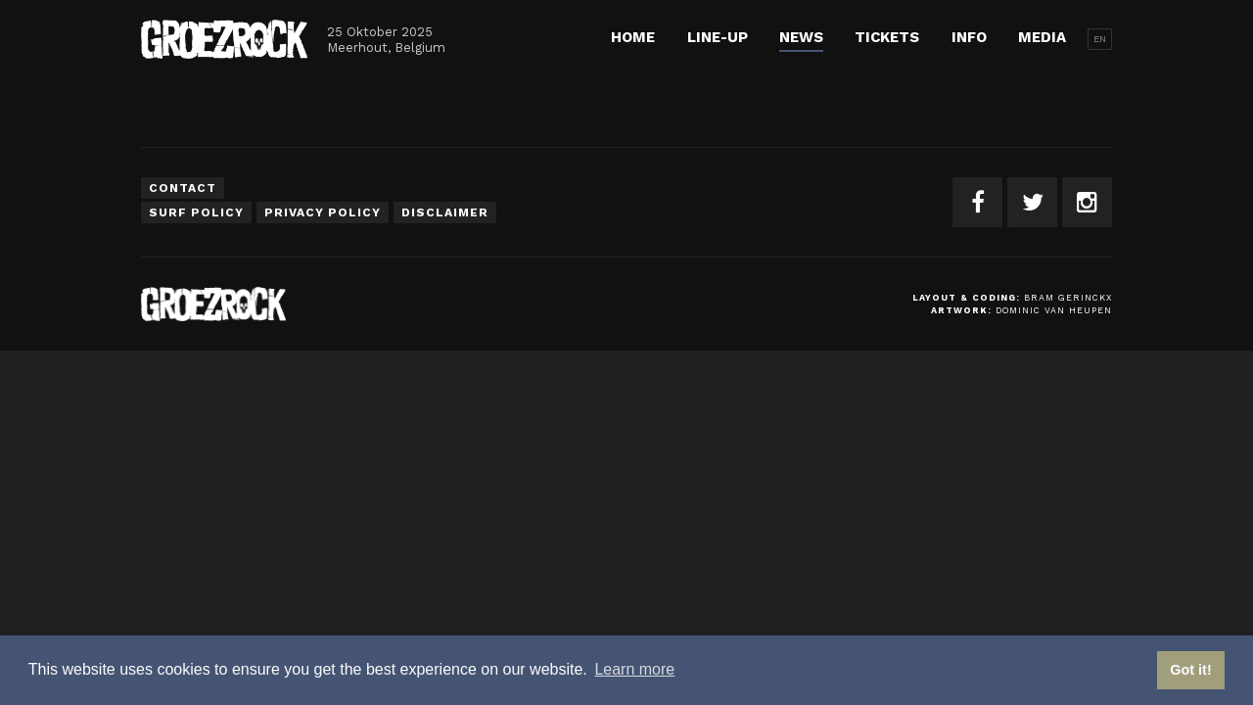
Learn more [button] (634, 669)
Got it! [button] (1190, 670)
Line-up (717, 37)
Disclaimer (444, 212)
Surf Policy (196, 212)
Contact (182, 188)
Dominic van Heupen (1054, 310)
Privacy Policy (322, 212)
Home (633, 37)
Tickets (887, 37)
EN (1099, 38)
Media (1042, 37)
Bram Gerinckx (1068, 298)
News (801, 37)
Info (969, 37)
